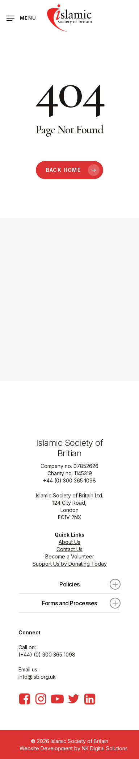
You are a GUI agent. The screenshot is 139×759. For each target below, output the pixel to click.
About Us (69, 542)
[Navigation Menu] (21, 18)
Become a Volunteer (69, 556)
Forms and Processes (81, 603)
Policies (90, 584)
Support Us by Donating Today (70, 564)
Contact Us (69, 549)
